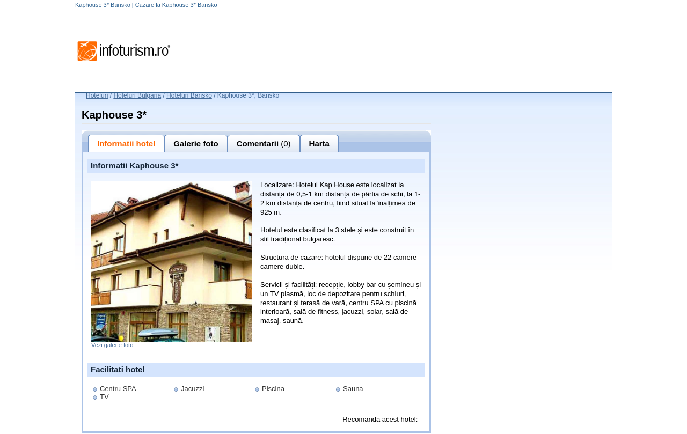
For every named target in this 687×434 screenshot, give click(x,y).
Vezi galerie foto (112, 345)
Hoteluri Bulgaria (137, 95)
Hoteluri (97, 95)
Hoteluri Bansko (189, 95)
